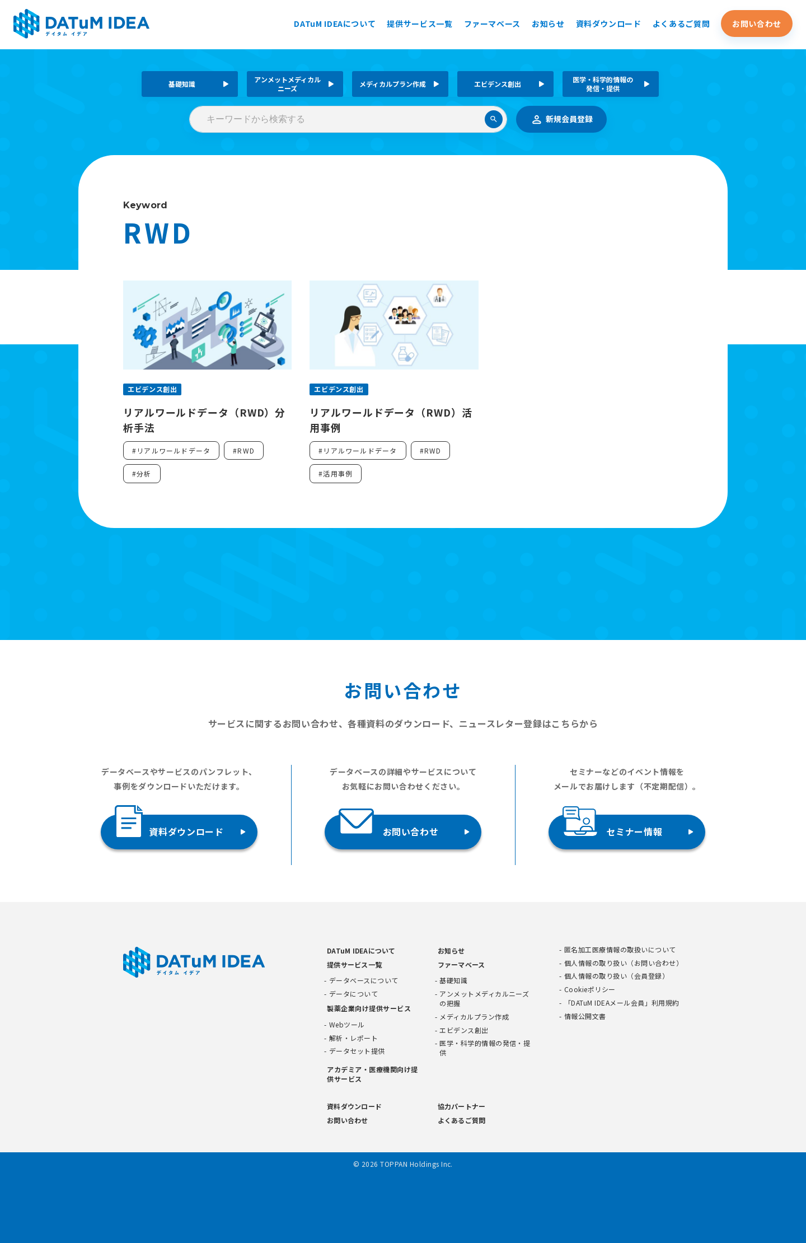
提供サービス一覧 (419, 24)
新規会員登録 (561, 119)
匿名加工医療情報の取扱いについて (620, 949)
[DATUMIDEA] (84, 24)
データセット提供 (357, 1051)
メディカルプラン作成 (392, 83)
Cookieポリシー (590, 989)
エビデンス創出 (497, 83)
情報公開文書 (585, 1016)
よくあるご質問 (681, 24)
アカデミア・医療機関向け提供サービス (372, 1074)
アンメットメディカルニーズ (287, 83)
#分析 (142, 474)
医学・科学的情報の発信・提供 (603, 83)
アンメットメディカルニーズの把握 (484, 999)
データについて (353, 994)
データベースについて (364, 980)
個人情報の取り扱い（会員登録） (616, 976)
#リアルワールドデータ (171, 450)
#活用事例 (335, 474)
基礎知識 (181, 83)
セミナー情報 (612, 827)
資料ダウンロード (608, 24)
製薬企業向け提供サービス (369, 1008)
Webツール (347, 1024)
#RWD (244, 450)
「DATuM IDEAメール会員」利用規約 (622, 1002)
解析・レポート (353, 1038)
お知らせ (548, 24)
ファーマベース (492, 24)
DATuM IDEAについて (335, 24)
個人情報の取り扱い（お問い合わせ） (623, 963)
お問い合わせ (756, 24)
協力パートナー (462, 1106)
